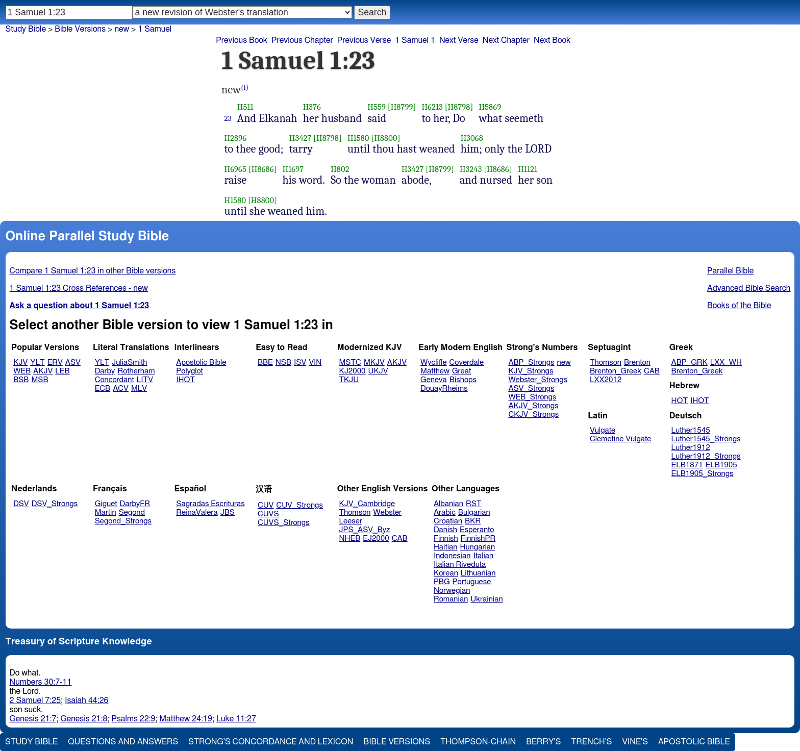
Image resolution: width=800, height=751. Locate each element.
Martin (105, 512)
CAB (652, 371)
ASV (73, 362)
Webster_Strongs (537, 380)
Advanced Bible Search (748, 288)
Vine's (635, 742)
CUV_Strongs (299, 505)
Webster (387, 512)
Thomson (605, 362)
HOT (679, 401)
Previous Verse (364, 40)
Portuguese (472, 582)
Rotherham (136, 371)
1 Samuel (154, 29)
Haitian (446, 547)
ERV (55, 362)
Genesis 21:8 (83, 719)
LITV (145, 380)
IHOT (185, 380)
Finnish (446, 538)
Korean (446, 573)
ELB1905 (721, 465)
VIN (315, 362)
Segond (132, 512)
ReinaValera (196, 512)
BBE (265, 362)
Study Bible (26, 29)
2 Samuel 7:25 (35, 700)
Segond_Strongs (123, 521)
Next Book (552, 40)
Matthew (434, 371)
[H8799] (402, 107)
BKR (473, 521)
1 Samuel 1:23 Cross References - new (79, 288)
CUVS (268, 514)
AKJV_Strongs (533, 406)
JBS (227, 512)
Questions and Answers (123, 742)
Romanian (451, 599)
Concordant (114, 380)
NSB (283, 362)
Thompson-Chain (478, 742)
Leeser (350, 521)
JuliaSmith (129, 362)
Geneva (433, 380)
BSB (21, 380)
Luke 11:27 (236, 719)
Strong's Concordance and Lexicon (270, 742)
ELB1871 (687, 465)
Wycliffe (433, 362)
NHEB (350, 538)
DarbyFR (135, 504)
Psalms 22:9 (133, 719)
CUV (266, 505)
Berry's (543, 742)
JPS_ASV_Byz (364, 530)
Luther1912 (690, 448)
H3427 (300, 138)
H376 (312, 107)
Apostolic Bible (694, 742)
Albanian (448, 504)
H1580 (358, 138)
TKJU (349, 380)
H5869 (490, 107)
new (121, 29)
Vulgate (602, 430)
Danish (445, 530)
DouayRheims (444, 388)
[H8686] (262, 169)
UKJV (378, 371)
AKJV (43, 371)
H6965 (235, 169)
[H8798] (459, 107)
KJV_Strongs (530, 371)
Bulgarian (474, 512)
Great (461, 371)
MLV (139, 388)
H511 (245, 107)
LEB (62, 371)
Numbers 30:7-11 (41, 682)
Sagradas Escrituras (210, 504)
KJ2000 (352, 371)
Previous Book (241, 40)
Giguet (106, 504)
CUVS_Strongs (284, 523)
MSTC (350, 362)
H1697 (293, 169)
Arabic (445, 512)
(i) (244, 87)
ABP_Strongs (531, 362)
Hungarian (477, 547)
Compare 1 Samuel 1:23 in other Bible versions (93, 271)
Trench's (591, 742)
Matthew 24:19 (185, 719)
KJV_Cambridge (367, 504)
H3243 (471, 169)
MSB (39, 380)
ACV (121, 388)
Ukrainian (486, 599)
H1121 (527, 169)
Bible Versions (80, 29)
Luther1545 (690, 430)
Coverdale (466, 362)
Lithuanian (478, 573)
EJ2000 (376, 538)
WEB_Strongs (532, 397)
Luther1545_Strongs (706, 439)
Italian (483, 556)
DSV (21, 504)
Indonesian (452, 556)
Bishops (463, 380)
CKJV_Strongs (533, 414)
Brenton (637, 362)
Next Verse (459, 40)
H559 (376, 107)
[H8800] (385, 138)
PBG (442, 582)
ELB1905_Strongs (702, 474)
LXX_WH (726, 362)
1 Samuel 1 (415, 40)
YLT (37, 362)
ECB (102, 388)
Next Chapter (506, 40)
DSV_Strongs (55, 504)
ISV (300, 362)
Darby (105, 371)
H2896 (235, 138)
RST (474, 504)
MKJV (374, 362)
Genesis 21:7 (33, 719)
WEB (22, 371)
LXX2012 (605, 380)
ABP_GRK (689, 362)
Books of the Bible (739, 306)
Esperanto (477, 530)
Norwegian (452, 590)
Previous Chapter (302, 40)
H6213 (431, 107)
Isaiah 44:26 (86, 700)
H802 (340, 169)
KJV (20, 362)
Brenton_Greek (615, 371)
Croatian (448, 521)
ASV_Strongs (531, 388)
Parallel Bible (730, 271)
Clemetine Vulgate (620, 439)
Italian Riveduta (460, 564)
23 (228, 118)
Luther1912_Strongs (706, 456)
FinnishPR (478, 538)
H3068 (472, 138)
